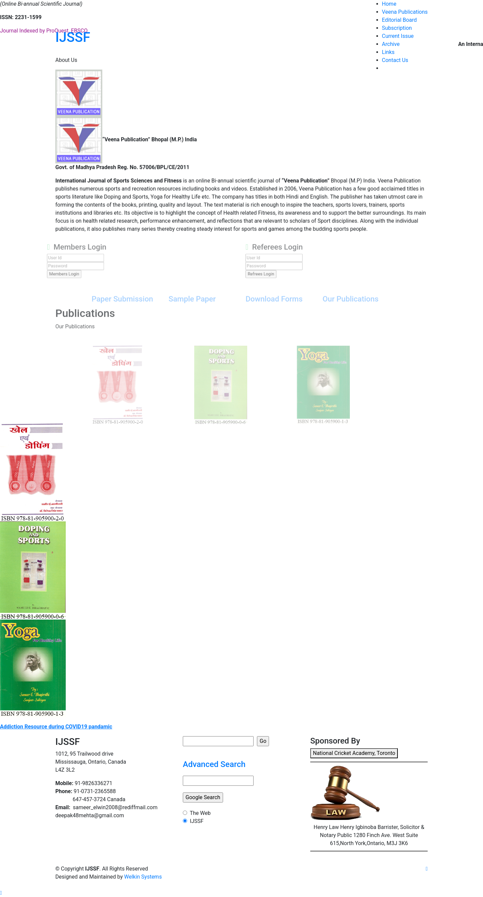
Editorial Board (399, 20)
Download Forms (269, 307)
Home (389, 4)
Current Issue (398, 36)
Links (388, 52)
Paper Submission (139, 307)
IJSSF (72, 37)
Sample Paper (199, 307)
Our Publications (335, 307)
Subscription (397, 28)
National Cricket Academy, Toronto (354, 753)
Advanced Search (214, 764)
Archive (391, 44)
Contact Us (395, 60)
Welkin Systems (143, 877)
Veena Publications (405, 12)
